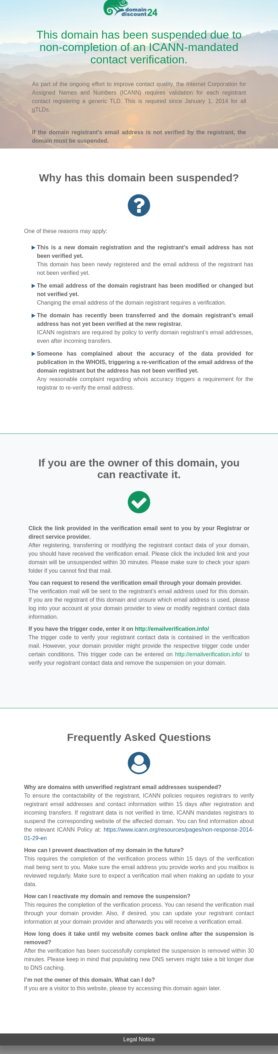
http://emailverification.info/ (172, 629)
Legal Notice (139, 1039)
